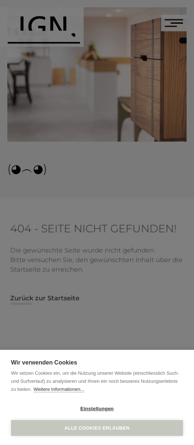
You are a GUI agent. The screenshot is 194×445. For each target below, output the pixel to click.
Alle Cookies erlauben (97, 428)
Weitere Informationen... (58, 389)
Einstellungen (97, 408)
